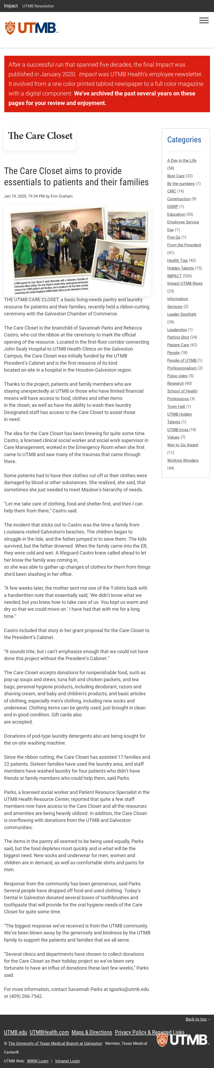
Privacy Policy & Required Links (150, 1032)
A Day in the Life (181, 160)
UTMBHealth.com (49, 1032)
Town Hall (176, 406)
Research (175, 383)
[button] (204, 20)
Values (173, 437)
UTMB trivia (178, 429)
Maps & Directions (92, 1032)
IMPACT (174, 276)
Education (176, 214)
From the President (184, 245)
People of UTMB (182, 360)
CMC (171, 191)
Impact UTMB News (185, 283)
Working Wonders (183, 460)
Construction (178, 198)
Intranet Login (67, 1061)
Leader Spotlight (181, 314)
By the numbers (181, 183)
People (173, 352)
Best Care (176, 176)
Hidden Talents (180, 268)
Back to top (198, 1019)
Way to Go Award (182, 445)
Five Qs (173, 237)
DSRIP (172, 206)
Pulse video (177, 376)
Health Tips (177, 260)
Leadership (177, 329)
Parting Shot (178, 337)
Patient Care (178, 345)
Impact (11, 6)
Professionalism (182, 368)
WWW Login (37, 1061)
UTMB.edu (15, 1032)
